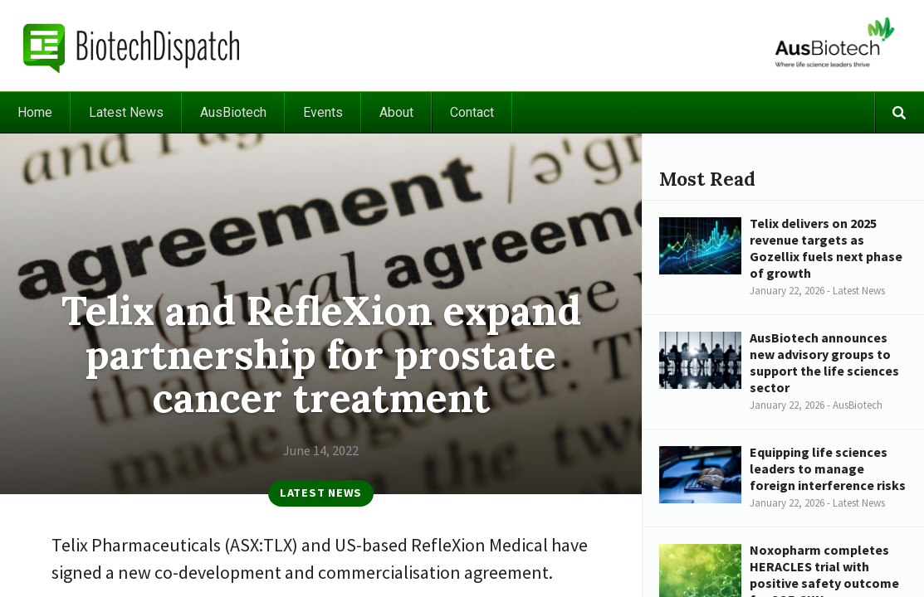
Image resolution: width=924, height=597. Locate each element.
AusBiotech (233, 112)
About (396, 112)
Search (899, 112)
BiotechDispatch (132, 45)
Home (34, 112)
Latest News (126, 112)
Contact (472, 112)
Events (323, 112)
